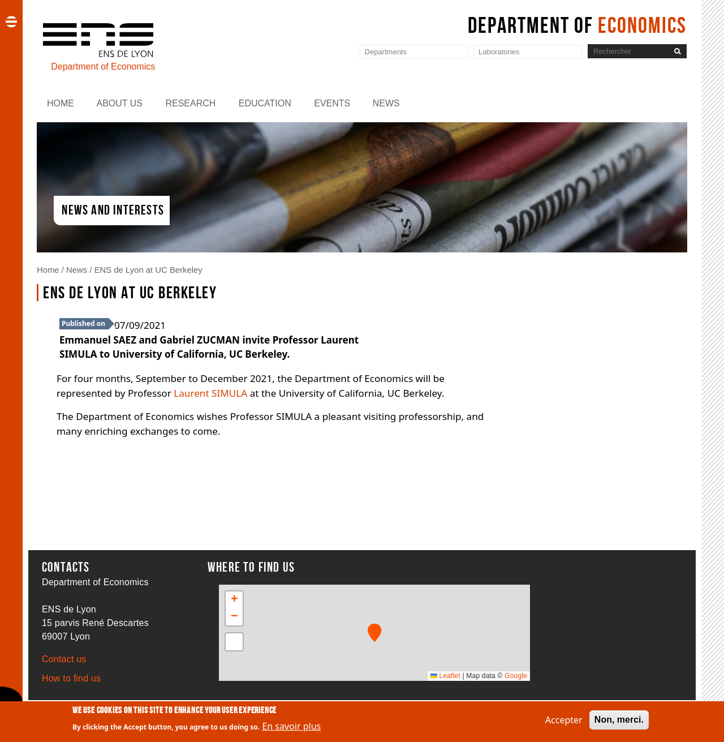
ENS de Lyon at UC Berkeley (148, 270)
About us (119, 103)
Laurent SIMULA (210, 393)
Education (265, 103)
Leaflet (445, 676)
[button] (375, 633)
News (386, 103)
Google (516, 676)
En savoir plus (291, 726)
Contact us (64, 659)
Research (190, 103)
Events (332, 103)
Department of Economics (103, 66)
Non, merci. (619, 719)
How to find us (71, 678)
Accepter (564, 720)
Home (60, 103)
